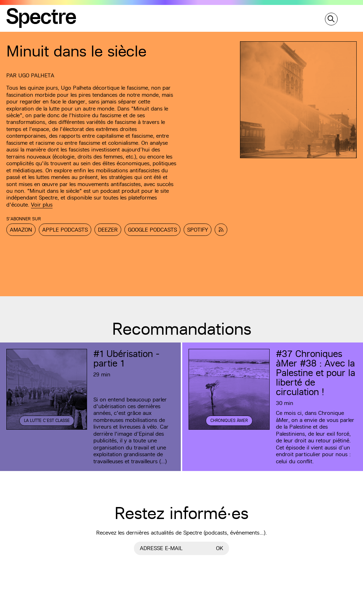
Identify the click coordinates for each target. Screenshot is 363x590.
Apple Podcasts (65, 229)
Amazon (21, 229)
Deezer (108, 229)
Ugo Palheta (36, 75)
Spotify (197, 229)
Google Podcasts (152, 229)
